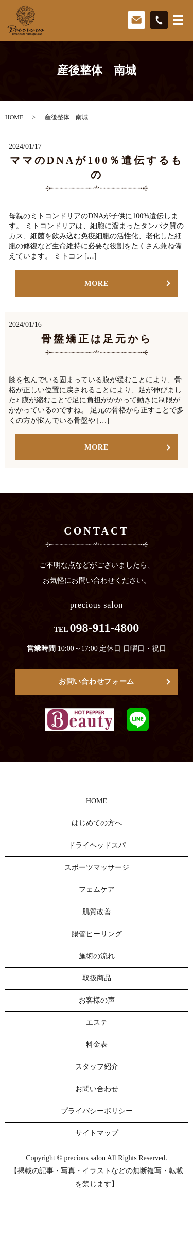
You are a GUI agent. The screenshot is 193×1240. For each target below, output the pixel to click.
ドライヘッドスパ (97, 845)
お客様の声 (97, 1000)
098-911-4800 (104, 627)
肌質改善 (96, 912)
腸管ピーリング (97, 934)
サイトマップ (96, 1133)
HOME (14, 117)
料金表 (97, 1044)
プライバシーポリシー (97, 1111)
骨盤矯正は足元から (96, 339)
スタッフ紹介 (96, 1067)
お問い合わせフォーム (96, 681)
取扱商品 (96, 978)
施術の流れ (97, 956)
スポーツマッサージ (96, 867)
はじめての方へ (97, 823)
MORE (96, 283)
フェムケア (97, 889)
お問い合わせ (96, 1089)
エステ (97, 1022)
